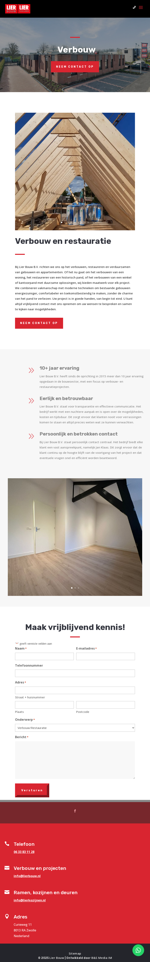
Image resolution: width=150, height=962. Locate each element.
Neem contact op (75, 66)
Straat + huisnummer (30, 697)
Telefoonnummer (29, 665)
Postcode (82, 712)
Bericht (21, 737)
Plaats (19, 712)
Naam (21, 648)
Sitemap (75, 953)
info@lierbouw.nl (27, 876)
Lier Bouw (56, 958)
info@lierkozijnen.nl (30, 900)
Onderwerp (25, 719)
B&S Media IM (101, 958)
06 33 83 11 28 (24, 852)
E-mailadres (86, 648)
